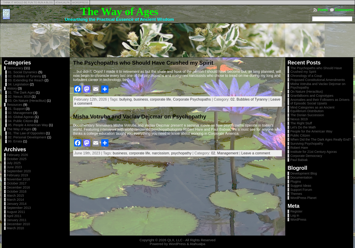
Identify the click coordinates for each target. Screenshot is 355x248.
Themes (296, 194)
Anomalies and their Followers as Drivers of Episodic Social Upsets (320, 101)
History (12, 88)
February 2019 (17, 175)
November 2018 (18, 179)
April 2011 (14, 216)
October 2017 (16, 183)
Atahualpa (197, 244)
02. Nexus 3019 (19, 96)
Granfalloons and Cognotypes (311, 95)
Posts (323, 10)
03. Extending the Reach (26, 80)
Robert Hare (299, 147)
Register (296, 211)
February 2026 (17, 155)
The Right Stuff (301, 123)
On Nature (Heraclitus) (306, 91)
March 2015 (15, 195)
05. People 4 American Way (28, 125)
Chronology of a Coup (306, 76)
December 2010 (18, 224)
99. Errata (15, 141)
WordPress (298, 219)
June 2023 (14, 167)
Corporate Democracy (306, 156)
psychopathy (181, 153)
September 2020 (19, 171)
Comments (344, 10)
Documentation (301, 177)
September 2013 (19, 208)
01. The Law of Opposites (26, 133)
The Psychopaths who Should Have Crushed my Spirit (143, 63)
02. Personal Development (27, 137)
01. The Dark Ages (21, 92)
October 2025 (16, 159)
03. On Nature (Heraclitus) (27, 100)
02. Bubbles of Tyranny (24, 76)
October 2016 (16, 191)
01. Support (16, 109)
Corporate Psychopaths (192, 99)
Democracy (15, 68)
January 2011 (16, 220)
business (141, 99)
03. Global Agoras (21, 117)
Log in (294, 215)
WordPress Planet (303, 198)
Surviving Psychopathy (306, 143)
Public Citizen (300, 135)
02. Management (20, 113)
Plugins (295, 181)
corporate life (160, 99)
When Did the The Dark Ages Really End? (320, 139)
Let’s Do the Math (303, 127)
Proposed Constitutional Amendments (317, 80)
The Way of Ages (119, 11)
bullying (125, 99)
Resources (14, 104)
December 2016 (18, 187)
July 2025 (14, 163)
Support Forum (301, 189)
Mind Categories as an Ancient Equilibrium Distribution (312, 109)
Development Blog (303, 173)
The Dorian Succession (307, 115)
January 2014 (16, 203)
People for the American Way (311, 131)
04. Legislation (18, 84)
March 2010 (15, 228)
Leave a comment (255, 153)
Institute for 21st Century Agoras (313, 152)
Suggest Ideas (300, 185)
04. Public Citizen (20, 121)
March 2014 (15, 199)
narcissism (160, 153)
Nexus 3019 (299, 119)
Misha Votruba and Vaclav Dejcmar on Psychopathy (139, 116)
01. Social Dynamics (22, 72)
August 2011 (16, 212)
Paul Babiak (299, 160)
